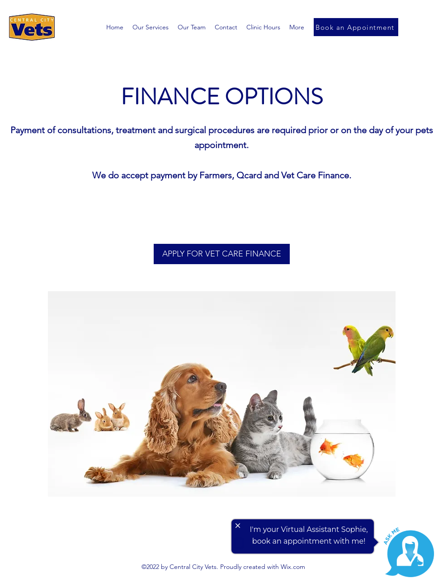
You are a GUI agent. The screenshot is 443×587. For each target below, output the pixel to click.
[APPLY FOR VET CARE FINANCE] (222, 254)
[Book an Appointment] (356, 27)
